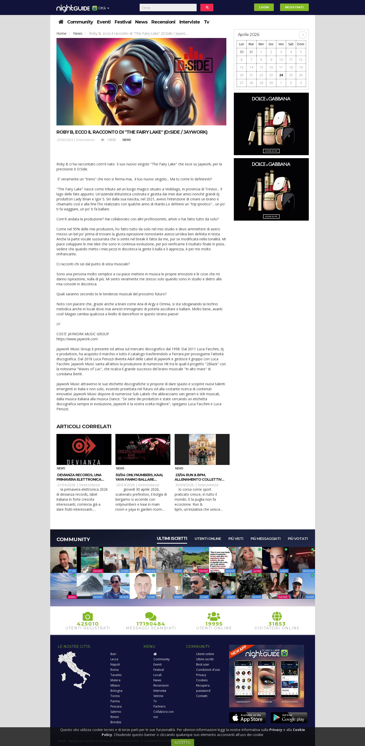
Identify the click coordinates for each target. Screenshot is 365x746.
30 (241, 52)
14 (251, 67)
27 (241, 83)
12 (301, 59)
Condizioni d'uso (208, 670)
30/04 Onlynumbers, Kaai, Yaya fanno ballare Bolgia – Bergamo (139, 479)
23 (271, 75)
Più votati (298, 538)
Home (61, 33)
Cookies (202, 680)
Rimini (114, 717)
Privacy (201, 675)
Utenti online (208, 538)
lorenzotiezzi (85, 140)
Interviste (189, 22)
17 (281, 67)
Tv (206, 22)
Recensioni (163, 22)
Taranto (116, 675)
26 (301, 75)
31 (251, 52)
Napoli (115, 664)
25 (291, 75)
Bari (113, 654)
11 (291, 59)
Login (264, 7)
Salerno (115, 712)
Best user (202, 664)
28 (251, 83)
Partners (159, 706)
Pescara (116, 706)
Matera (115, 680)
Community (80, 22)
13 (241, 67)
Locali (157, 675)
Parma (115, 701)
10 (281, 59)
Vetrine (158, 696)
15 (261, 67)
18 (291, 67)
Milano (115, 685)
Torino (115, 696)
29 (261, 83)
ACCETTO (183, 742)
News (141, 22)
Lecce (114, 659)
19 (301, 67)
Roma (114, 670)
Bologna (116, 691)
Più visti (235, 538)
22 (261, 75)
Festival (123, 22)
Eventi (104, 22)
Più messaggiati (265, 538)
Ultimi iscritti (172, 538)
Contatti (201, 696)
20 (241, 75)
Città (100, 9)
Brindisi (115, 722)
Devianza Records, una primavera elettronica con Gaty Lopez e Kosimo (80, 479)
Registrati (294, 7)
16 (271, 67)
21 (251, 75)
